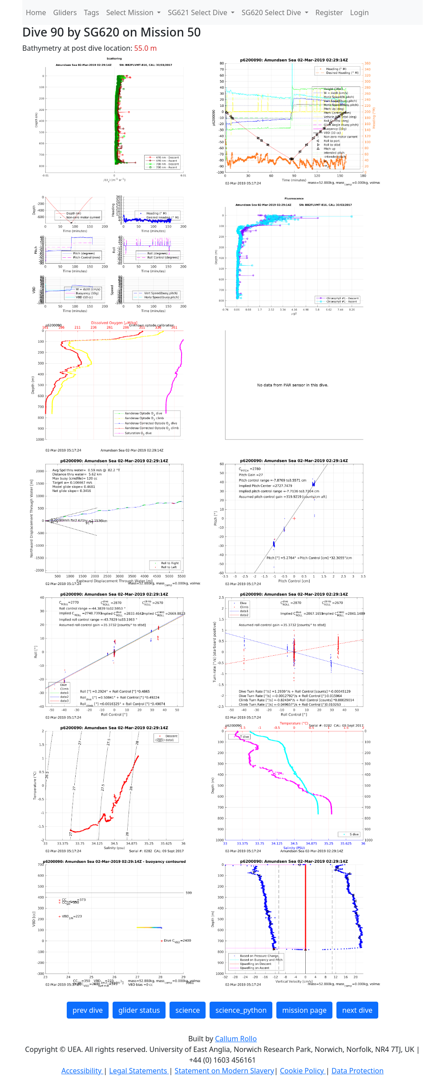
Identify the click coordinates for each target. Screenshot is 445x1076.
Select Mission (130, 12)
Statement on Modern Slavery (224, 1071)
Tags (91, 12)
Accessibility (82, 1071)
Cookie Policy (303, 1071)
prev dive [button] (88, 1010)
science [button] (187, 1010)
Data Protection (358, 1071)
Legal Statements (139, 1071)
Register (329, 12)
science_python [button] (241, 1010)
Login (359, 12)
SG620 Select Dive (272, 12)
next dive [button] (357, 1010)
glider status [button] (139, 1010)
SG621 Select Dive (198, 12)
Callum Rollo (236, 1039)
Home (36, 12)
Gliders (65, 12)
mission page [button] (304, 1010)
